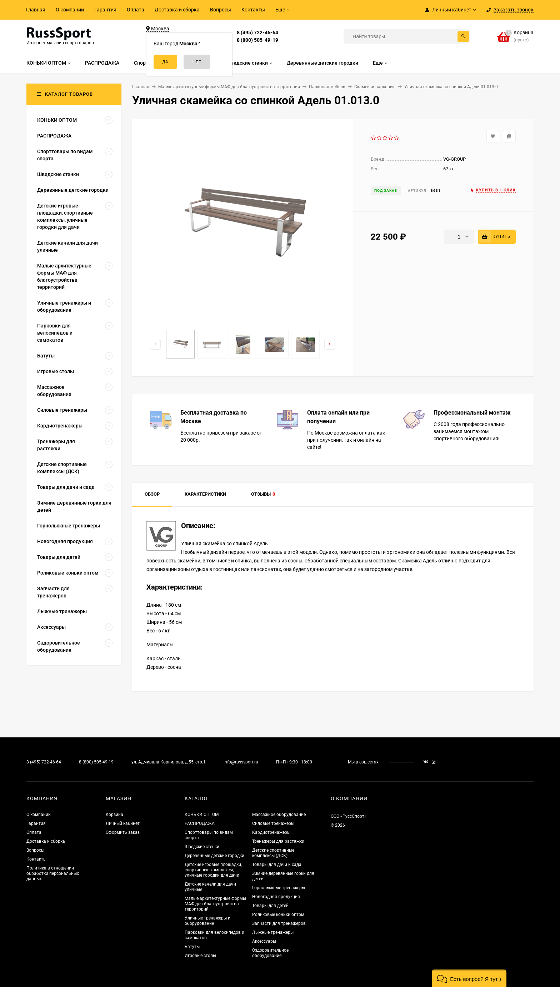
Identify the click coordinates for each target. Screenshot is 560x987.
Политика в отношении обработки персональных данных (52, 873)
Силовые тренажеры (273, 823)
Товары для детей (270, 905)
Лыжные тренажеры (273, 932)
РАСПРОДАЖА (200, 823)
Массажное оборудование (279, 814)
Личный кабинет (123, 823)
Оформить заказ (123, 832)
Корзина (114, 814)
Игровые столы (200, 955)
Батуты (192, 946)
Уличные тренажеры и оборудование (207, 921)
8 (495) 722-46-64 (257, 32)
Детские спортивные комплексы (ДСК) (273, 853)
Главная (35, 9)
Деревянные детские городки (214, 855)
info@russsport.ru (241, 762)
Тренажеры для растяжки (278, 841)
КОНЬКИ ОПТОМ (202, 814)
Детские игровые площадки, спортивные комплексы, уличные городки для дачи (213, 870)
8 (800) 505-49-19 (257, 40)
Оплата (135, 9)
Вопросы (220, 9)
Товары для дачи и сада (276, 864)
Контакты (253, 9)
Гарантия (105, 9)
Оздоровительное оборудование (270, 953)
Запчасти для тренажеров (279, 923)
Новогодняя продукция (276, 896)
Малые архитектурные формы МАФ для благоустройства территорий (215, 904)
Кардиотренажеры (271, 832)
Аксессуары (264, 941)
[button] (469, 978)
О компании (70, 9)
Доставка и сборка (177, 9)
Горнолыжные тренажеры (278, 887)
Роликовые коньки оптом (278, 914)
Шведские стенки (202, 846)
